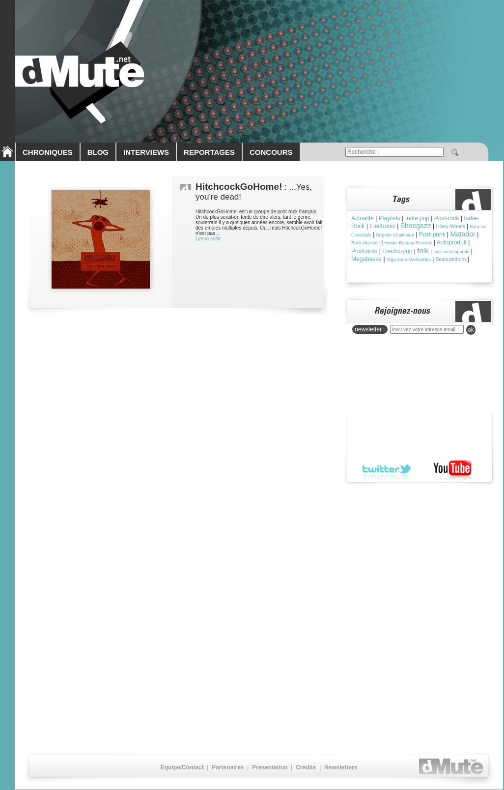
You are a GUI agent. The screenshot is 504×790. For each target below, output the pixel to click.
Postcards (364, 251)
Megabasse (366, 259)
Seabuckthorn (451, 259)
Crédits (306, 767)
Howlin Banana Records (408, 242)
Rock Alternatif (365, 242)
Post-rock (446, 218)
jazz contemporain (451, 251)
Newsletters (340, 767)
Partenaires (228, 767)
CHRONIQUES (48, 152)
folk (422, 250)
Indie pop (417, 218)
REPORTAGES (209, 152)
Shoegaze (415, 226)
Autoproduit (452, 242)
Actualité (362, 218)
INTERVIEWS (146, 152)
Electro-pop (397, 251)
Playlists (389, 218)
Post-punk (432, 234)
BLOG (98, 152)
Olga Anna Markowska (409, 259)
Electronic (382, 226)
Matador (463, 234)
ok (471, 329)
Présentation (270, 767)
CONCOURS (271, 152)
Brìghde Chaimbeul (395, 235)
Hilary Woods (450, 226)
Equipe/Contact (182, 767)
